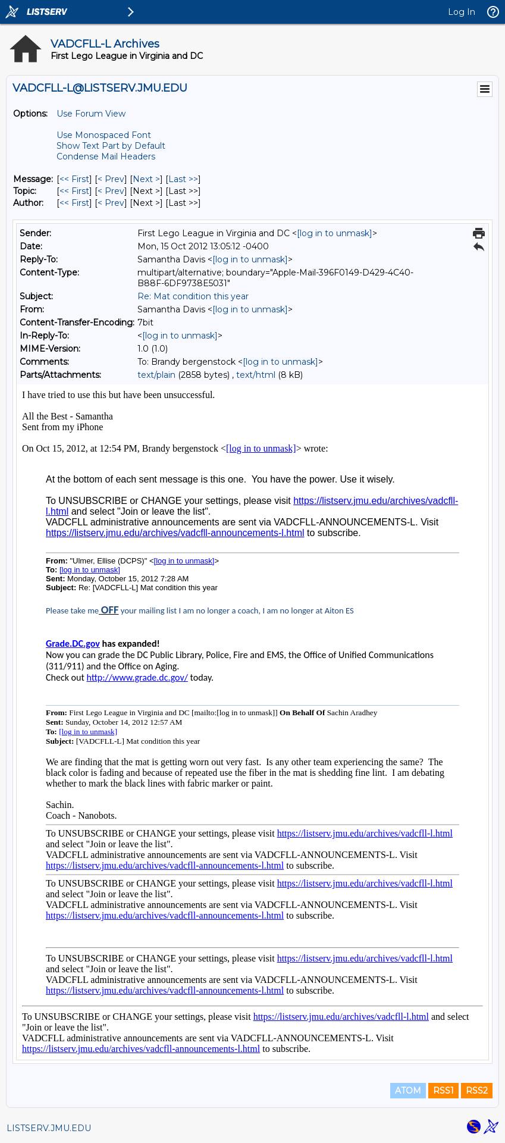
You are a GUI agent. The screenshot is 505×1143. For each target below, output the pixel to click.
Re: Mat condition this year (193, 296)
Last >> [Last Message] (183, 179)
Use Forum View (91, 113)
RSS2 (477, 1090)
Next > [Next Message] (146, 179)
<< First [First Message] (74, 179)
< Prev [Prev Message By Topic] (111, 191)
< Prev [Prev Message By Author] (111, 203)
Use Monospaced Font (104, 135)
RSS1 (443, 1090)
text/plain (156, 374)
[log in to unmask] (334, 233)
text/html (255, 374)
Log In (461, 12)
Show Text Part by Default (111, 145)
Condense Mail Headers (106, 156)
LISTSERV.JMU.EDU (49, 1128)
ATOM (408, 1090)
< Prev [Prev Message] (111, 179)
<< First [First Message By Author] (74, 203)
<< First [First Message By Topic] (74, 191)
